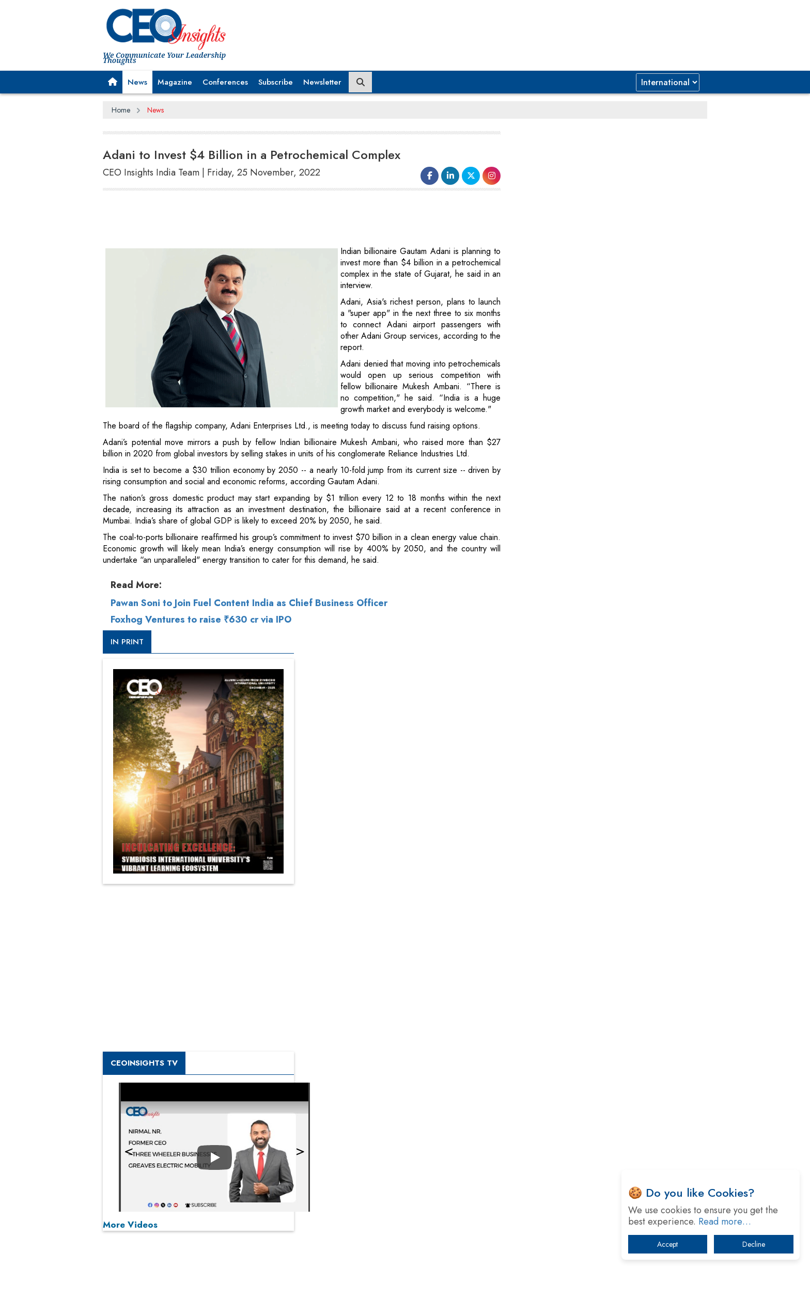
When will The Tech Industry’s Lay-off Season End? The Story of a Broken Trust (615, 1015)
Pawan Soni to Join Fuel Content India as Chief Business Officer (249, 603)
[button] (112, 82)
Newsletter (322, 82)
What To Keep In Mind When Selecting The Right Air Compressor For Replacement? (612, 1069)
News (137, 82)
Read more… (724, 1221)
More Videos (543, 721)
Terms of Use (288, 1285)
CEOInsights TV (557, 559)
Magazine (175, 82)
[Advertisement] (291, 220)
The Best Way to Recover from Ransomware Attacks (605, 1101)
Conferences (225, 82)
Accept (667, 1244)
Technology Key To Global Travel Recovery (602, 1042)
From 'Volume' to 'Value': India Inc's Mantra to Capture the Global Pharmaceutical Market (608, 961)
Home (121, 110)
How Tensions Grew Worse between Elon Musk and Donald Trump (611, 1133)
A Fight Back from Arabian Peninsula (592, 988)
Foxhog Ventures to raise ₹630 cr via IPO (201, 619)
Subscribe (275, 82)
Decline (753, 1244)
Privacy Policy (227, 1285)
